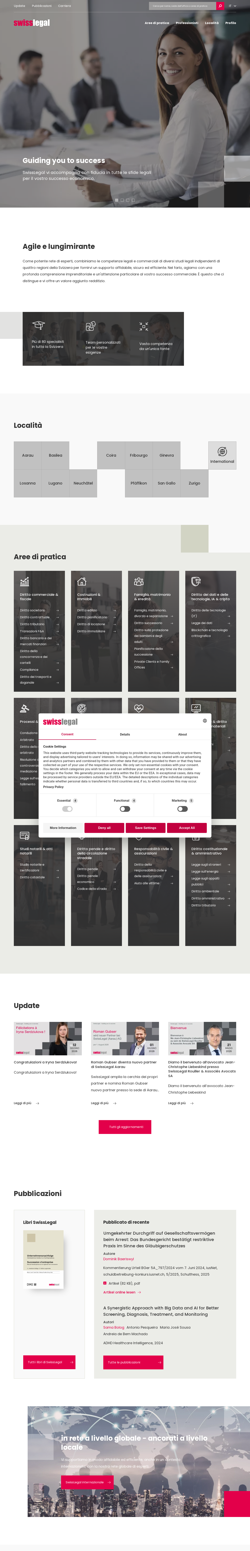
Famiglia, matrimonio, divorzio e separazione (153, 613)
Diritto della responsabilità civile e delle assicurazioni (153, 870)
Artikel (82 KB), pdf (124, 1283)
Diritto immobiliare (96, 631)
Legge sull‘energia (210, 871)
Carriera (64, 6)
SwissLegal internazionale (88, 1482)
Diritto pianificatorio (96, 617)
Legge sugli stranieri (210, 865)
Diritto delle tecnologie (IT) (210, 613)
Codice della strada (96, 889)
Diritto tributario (39, 624)
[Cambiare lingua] (232, 6)
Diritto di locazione (96, 624)
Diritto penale (96, 869)
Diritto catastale (39, 877)
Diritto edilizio (96, 610)
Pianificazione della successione (153, 652)
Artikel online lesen (122, 1292)
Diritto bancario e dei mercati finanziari (39, 641)
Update (19, 6)
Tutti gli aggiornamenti (126, 1127)
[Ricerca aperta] (220, 6)
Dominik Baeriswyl (118, 1259)
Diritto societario (39, 610)
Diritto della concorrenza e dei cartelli (39, 657)
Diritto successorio (153, 623)
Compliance (39, 670)
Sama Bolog (113, 1327)
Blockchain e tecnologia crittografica (210, 633)
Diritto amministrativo (210, 898)
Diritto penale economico (96, 879)
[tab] (116, 200)
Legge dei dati (210, 623)
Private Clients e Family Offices (153, 665)
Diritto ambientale (210, 891)
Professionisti (187, 23)
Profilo (230, 23)
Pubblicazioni (41, 6)
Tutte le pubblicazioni (134, 1362)
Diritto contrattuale (39, 617)
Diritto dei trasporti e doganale (39, 680)
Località (212, 23)
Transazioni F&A (39, 631)
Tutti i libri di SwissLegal (50, 1362)
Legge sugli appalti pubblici (210, 881)
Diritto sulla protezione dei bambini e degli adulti (153, 636)
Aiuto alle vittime (153, 883)
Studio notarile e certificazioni (39, 868)
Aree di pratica (157, 23)
